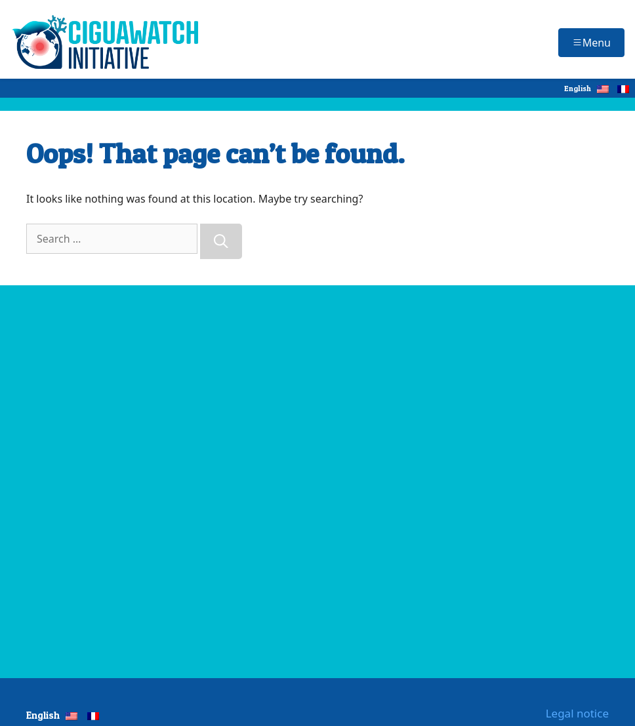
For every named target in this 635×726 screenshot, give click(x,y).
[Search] (221, 241)
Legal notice (577, 713)
